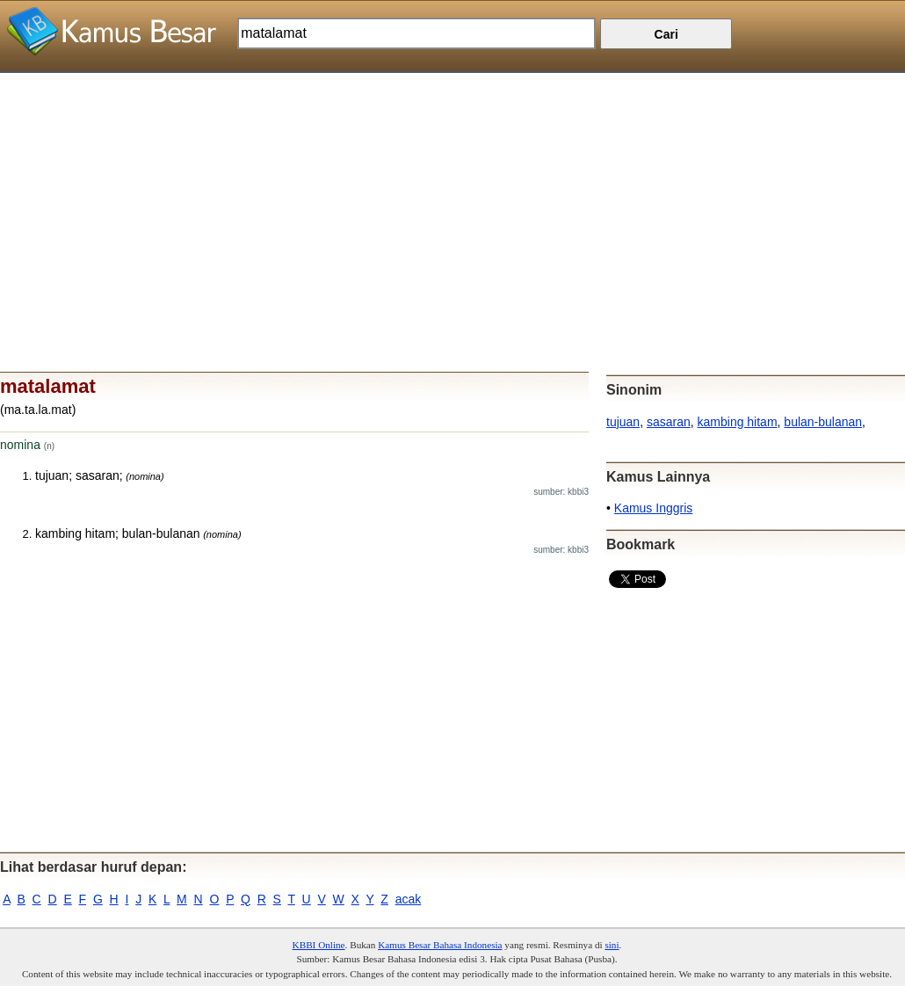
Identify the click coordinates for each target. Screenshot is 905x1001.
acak (408, 899)
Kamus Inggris (653, 508)
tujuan (623, 422)
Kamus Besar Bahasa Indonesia (440, 944)
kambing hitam (738, 422)
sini (612, 944)
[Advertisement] (452, 196)
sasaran (669, 422)
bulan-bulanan (823, 422)
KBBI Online (319, 944)
